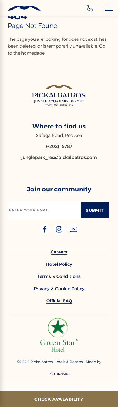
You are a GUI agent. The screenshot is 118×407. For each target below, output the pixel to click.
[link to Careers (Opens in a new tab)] (59, 252)
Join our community (59, 189)
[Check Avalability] (59, 399)
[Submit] (95, 210)
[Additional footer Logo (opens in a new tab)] (59, 350)
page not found (33, 25)
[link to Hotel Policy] (59, 264)
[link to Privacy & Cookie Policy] (59, 288)
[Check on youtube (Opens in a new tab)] (73, 233)
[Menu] (109, 8)
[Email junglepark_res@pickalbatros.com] (59, 157)
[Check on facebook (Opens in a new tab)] (45, 233)
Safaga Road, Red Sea (59, 135)
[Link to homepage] (59, 96)
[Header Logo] (20, 8)
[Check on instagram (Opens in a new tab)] (59, 233)
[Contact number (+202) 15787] (59, 146)
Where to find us (59, 126)
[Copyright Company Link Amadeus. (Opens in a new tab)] (59, 373)
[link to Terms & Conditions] (59, 276)
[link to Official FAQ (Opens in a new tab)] (59, 301)
